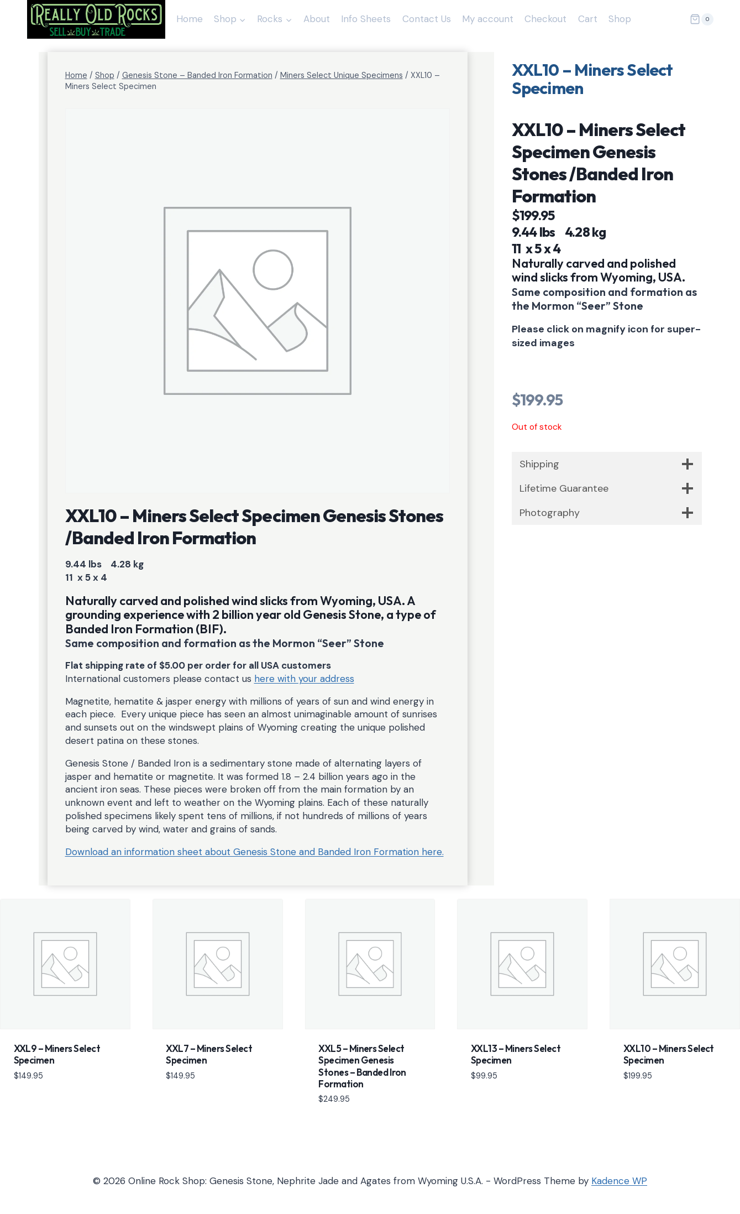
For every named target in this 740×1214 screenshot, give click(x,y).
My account (487, 19)
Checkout (545, 19)
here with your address (304, 679)
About (316, 19)
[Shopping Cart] (701, 19)
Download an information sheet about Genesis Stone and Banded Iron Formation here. (254, 852)
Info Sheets (366, 19)
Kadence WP (619, 1181)
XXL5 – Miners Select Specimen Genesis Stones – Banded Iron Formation (362, 1066)
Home (189, 19)
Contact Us (426, 19)
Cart (587, 19)
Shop (619, 19)
